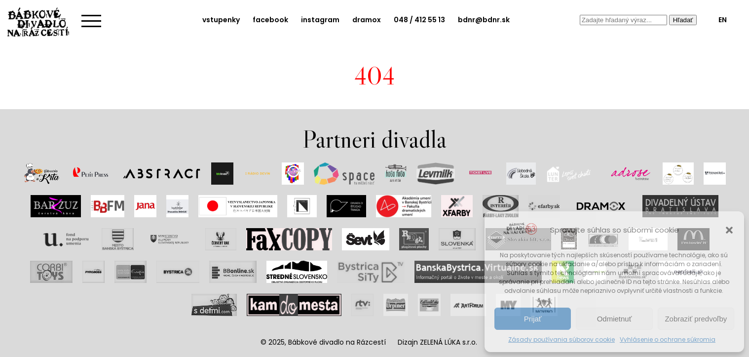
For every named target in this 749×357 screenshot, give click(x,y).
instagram (320, 20)
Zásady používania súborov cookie (561, 339)
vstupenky (221, 20)
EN (722, 20)
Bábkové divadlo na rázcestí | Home (41, 22)
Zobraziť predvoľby (696, 319)
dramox (366, 20)
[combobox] (623, 20)
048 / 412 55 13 (419, 20)
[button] (729, 230)
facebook (270, 20)
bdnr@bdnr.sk (484, 20)
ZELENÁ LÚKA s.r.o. (448, 342)
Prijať (533, 319)
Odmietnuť (614, 319)
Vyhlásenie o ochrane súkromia (667, 339)
